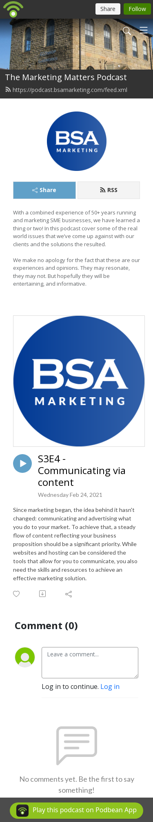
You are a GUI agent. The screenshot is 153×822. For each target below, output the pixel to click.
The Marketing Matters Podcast (66, 77)
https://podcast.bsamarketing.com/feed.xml (66, 90)
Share (44, 190)
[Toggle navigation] (143, 30)
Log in (110, 686)
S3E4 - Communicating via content (82, 470)
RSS (109, 190)
